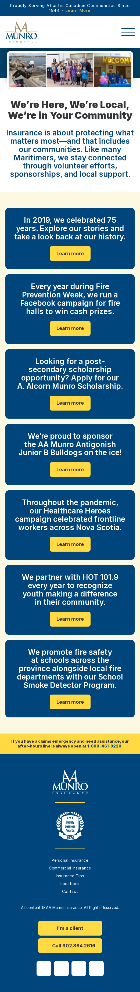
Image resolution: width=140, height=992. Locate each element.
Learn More (78, 10)
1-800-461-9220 (104, 746)
